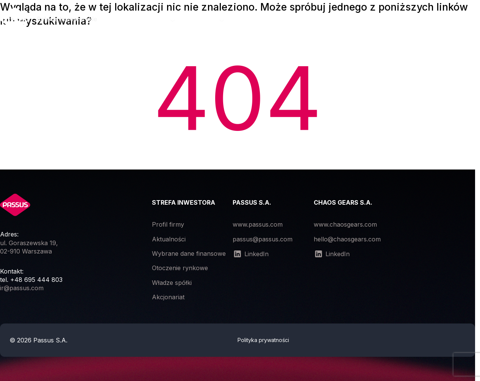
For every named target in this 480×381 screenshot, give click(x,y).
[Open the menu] (473, 20)
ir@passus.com (22, 288)
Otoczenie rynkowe (180, 268)
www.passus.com (258, 224)
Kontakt (455, 20)
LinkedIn (251, 253)
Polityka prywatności (263, 340)
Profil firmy (168, 224)
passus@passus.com (262, 239)
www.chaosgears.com (345, 224)
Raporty (206, 20)
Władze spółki (172, 282)
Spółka (159, 20)
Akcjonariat (168, 297)
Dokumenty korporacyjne (387, 20)
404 (237, 98)
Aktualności (169, 239)
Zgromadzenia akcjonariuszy (287, 20)
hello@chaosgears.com (347, 239)
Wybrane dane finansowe (189, 253)
